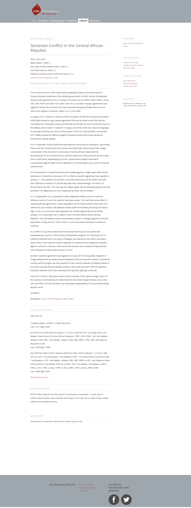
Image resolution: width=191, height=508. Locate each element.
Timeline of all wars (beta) (133, 65)
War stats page (129, 68)
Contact (83, 490)
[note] (71, 74)
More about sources (39, 377)
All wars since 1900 (130, 62)
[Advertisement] (70, 443)
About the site (86, 484)
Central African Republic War (54, 298)
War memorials (129, 80)
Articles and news (130, 86)
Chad (55, 77)
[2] (54, 70)
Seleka (71, 298)
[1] (50, 63)
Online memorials (130, 83)
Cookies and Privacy (89, 487)
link (37, 357)
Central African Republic (41, 77)
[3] (66, 66)
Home (34, 21)
